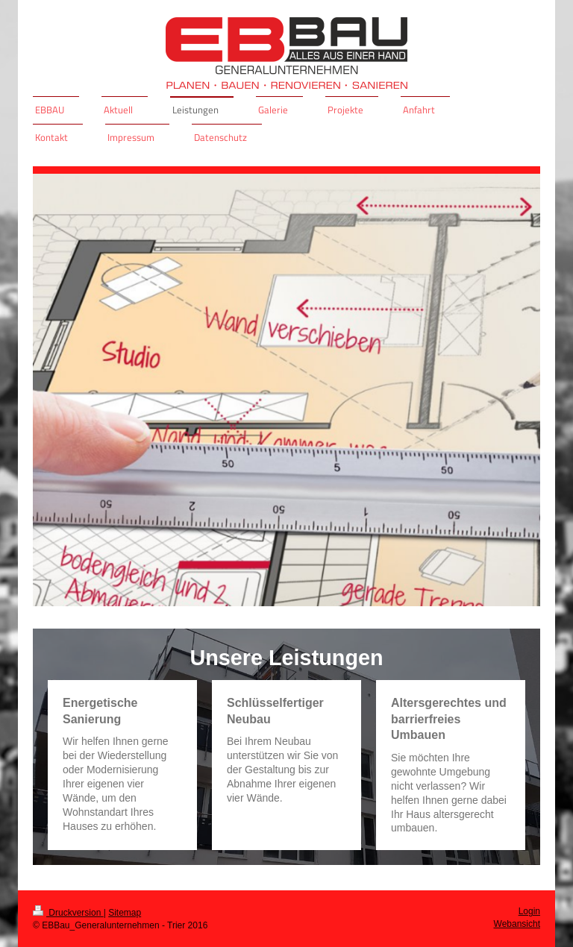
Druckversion (68, 912)
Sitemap (124, 912)
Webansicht (517, 924)
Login (529, 911)
